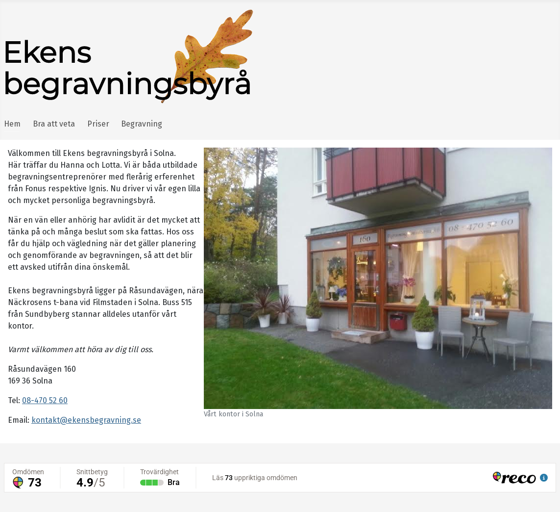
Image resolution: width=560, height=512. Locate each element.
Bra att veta (54, 123)
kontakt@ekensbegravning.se (86, 420)
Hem (12, 123)
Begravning (141, 123)
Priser (98, 123)
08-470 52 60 (45, 400)
